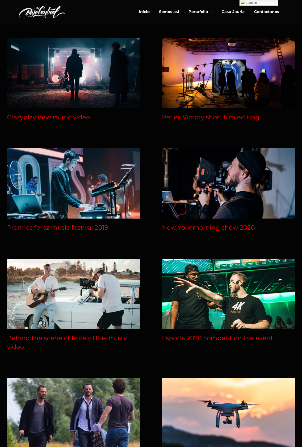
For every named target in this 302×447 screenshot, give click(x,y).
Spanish (249, 3)
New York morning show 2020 (196, 226)
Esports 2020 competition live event (221, 328)
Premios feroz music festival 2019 (73, 219)
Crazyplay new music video (48, 117)
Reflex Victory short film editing (207, 117)
